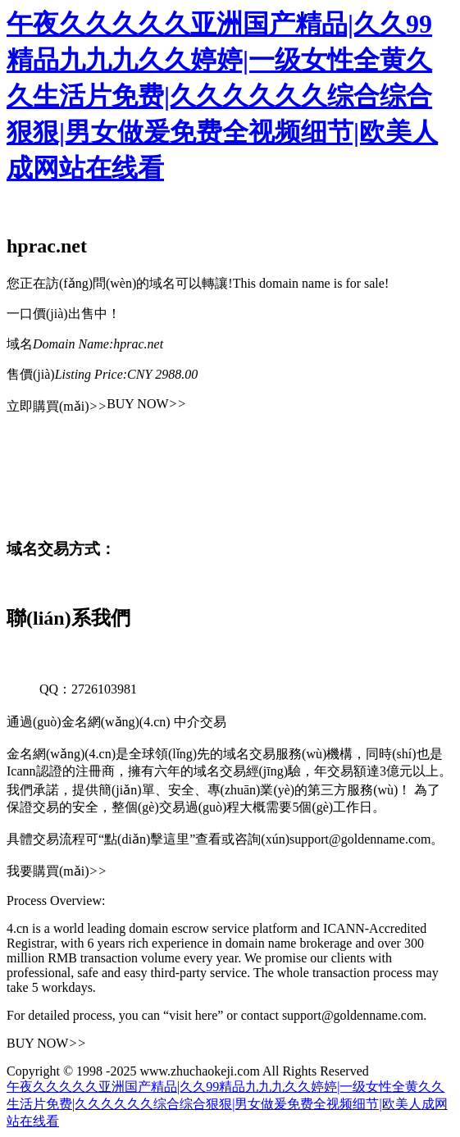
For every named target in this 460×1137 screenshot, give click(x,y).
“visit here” (193, 1015)
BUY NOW (146, 404)
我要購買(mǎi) (57, 871)
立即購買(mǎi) (57, 406)
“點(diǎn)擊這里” (146, 839)
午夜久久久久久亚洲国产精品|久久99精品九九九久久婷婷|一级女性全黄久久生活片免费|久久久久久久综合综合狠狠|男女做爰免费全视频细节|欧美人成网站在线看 (222, 96)
